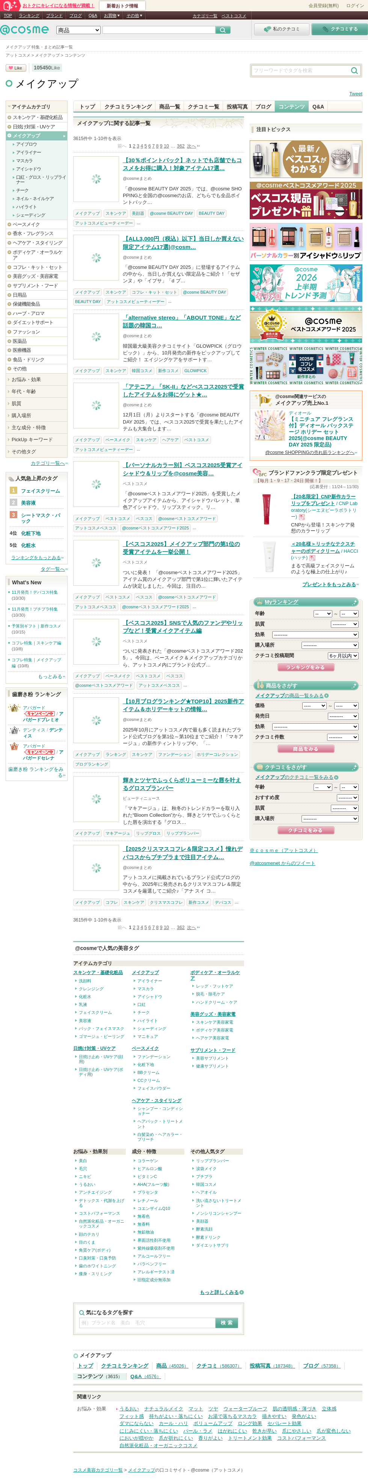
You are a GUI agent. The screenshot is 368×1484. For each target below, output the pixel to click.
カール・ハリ (173, 1423)
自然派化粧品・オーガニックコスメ (158, 1445)
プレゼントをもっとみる (329, 584)
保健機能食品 (26, 304)
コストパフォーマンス (99, 1213)
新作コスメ (168, 370)
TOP (8, 15)
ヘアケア (170, 439)
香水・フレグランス (33, 233)
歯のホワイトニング (97, 1266)
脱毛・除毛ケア (210, 994)
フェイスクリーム (95, 1012)
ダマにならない (136, 1423)
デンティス (34, 730)
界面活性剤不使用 (153, 1240)
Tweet (355, 94)
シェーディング (151, 1028)
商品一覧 (169, 107)
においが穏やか (136, 1438)
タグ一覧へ (53, 569)
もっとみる (50, 676)
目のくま (87, 1242)
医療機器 (22, 350)
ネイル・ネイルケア (35, 198)
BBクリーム (148, 1072)
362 (181, 146)
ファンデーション (174, 754)
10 (166, 146)
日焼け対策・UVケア (94, 1048)
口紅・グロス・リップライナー (41, 180)
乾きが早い (264, 1431)
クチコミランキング (128, 107)
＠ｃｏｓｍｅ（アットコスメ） (284, 850)
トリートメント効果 (250, 1438)
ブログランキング (91, 764)
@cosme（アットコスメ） (218, 1470)
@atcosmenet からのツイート (282, 863)
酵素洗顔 (204, 1229)
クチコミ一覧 (203, 107)
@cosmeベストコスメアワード (187, 518)
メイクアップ (46, 83)
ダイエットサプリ (212, 1245)
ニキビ (85, 1176)
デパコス (223, 902)
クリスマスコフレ (166, 902)
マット (196, 1409)
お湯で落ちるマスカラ (232, 1416)
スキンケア (116, 213)
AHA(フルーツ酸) (153, 1184)
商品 (172, 1366)
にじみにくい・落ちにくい (148, 1431)
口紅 (141, 1004)
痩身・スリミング (95, 1273)
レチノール (147, 1200)
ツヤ (213, 1409)
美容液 (85, 1020)
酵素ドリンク (208, 1237)
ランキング (29, 15)
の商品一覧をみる (289, 695)
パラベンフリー (151, 1264)
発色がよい (304, 1416)
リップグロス (148, 833)
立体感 (329, 1409)
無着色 (143, 1216)
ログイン (355, 5)
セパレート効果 (284, 1423)
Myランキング (282, 602)
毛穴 (83, 1168)
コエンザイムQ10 (153, 1208)
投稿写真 (237, 107)
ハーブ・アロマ (28, 313)
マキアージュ (118, 833)
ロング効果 (250, 1423)
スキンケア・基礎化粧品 (98, 972)
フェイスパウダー (153, 1088)
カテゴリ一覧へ (48, 463)
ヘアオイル (206, 1192)
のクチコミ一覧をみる (294, 777)
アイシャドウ (149, 996)
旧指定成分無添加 (153, 1279)
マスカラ (145, 988)
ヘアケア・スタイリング (156, 1100)
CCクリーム (148, 1080)
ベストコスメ (234, 16)
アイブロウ (26, 144)
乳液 (83, 1004)
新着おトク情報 (122, 6)
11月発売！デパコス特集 (35, 592)
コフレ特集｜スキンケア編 (36, 643)
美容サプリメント (212, 1058)
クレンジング (91, 988)
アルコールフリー (153, 1256)
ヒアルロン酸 (149, 1168)
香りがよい (210, 1438)
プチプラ (204, 1176)
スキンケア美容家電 (214, 1022)
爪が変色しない (334, 1431)
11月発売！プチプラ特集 (35, 609)
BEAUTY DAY (212, 213)
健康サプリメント (212, 1066)
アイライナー (149, 981)
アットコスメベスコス (95, 528)
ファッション (26, 332)
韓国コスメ (142, 370)
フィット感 (131, 1416)
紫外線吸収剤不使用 (156, 1248)
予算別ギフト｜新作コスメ (36, 626)
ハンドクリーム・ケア (216, 1002)
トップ (87, 107)
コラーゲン (147, 1160)
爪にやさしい (296, 1431)
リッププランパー (182, 833)
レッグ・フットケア (214, 986)
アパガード (34, 707)
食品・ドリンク (28, 359)
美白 (83, 1160)
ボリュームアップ (212, 1423)
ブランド (54, 15)
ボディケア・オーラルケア (37, 255)
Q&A (93, 15)
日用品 (19, 295)
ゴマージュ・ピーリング (101, 1036)
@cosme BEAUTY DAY (171, 213)
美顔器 (138, 213)
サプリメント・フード (212, 1050)
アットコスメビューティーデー (104, 223)
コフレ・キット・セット (154, 292)
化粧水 (85, 996)
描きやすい (274, 1416)
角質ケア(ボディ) (94, 1250)
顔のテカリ (89, 1234)
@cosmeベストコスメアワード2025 (155, 528)
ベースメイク (118, 439)
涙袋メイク (206, 1168)
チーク (143, 1012)
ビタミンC (147, 1176)
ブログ (75, 15)
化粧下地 (145, 1064)
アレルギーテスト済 (156, 1272)
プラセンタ (147, 1192)
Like (18, 68)
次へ (191, 146)
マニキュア (147, 1036)
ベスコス (144, 518)
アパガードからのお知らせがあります (39, 713)
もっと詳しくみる (219, 1292)
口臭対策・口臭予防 (97, 1258)
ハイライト (147, 1020)
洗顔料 (85, 981)
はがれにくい (232, 1431)
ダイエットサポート (33, 322)
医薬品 (19, 341)
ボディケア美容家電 (214, 1030)
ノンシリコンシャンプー (218, 1213)
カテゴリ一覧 (205, 16)
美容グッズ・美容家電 (212, 1014)
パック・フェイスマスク (101, 1028)
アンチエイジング (95, 1192)
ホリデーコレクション (217, 754)
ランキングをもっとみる (36, 557)
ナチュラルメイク (163, 1409)
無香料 (143, 1224)
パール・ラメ (198, 1431)
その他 (19, 368)
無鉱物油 (145, 1232)
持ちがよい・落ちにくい (176, 1416)
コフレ (112, 902)
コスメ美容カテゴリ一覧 (98, 1470)
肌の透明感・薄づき (295, 1409)
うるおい (87, 1184)
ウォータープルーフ (245, 1409)
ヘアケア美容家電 (212, 1038)
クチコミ (219, 1366)
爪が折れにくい (176, 1438)
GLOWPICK (195, 370)
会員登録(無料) (324, 5)
